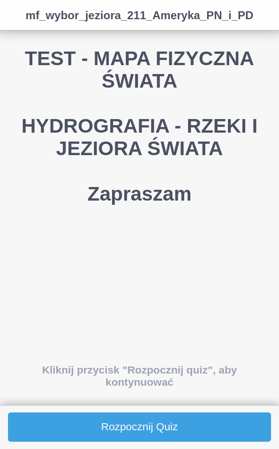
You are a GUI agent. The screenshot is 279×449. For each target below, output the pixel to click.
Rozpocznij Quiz (139, 427)
